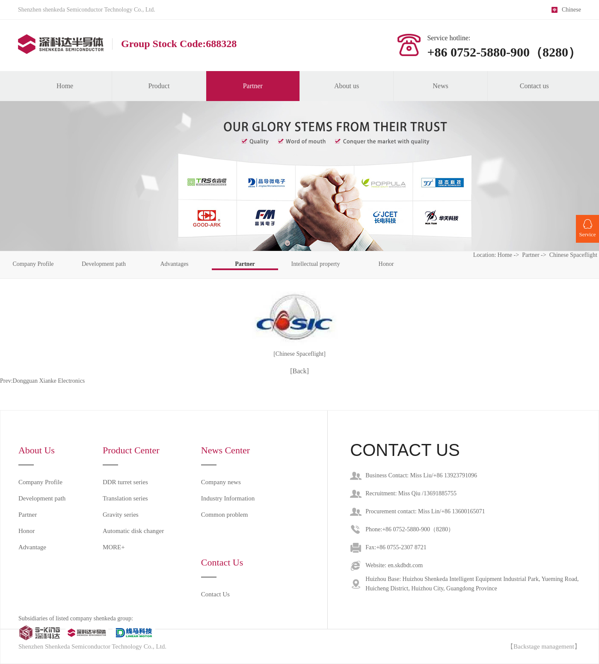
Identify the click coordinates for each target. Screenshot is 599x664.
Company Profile (32, 264)
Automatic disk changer (133, 530)
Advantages (174, 264)
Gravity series (121, 514)
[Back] (299, 371)
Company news (221, 482)
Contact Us (215, 594)
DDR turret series (125, 482)
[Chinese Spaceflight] (299, 354)
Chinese (571, 9)
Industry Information (228, 498)
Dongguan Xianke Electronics (49, 381)
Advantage (32, 547)
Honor (386, 264)
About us (346, 85)
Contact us (534, 85)
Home (64, 85)
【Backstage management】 (544, 646)
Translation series (125, 498)
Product (159, 85)
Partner (253, 85)
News (440, 85)
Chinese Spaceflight (573, 255)
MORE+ (114, 547)
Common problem (224, 514)
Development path (104, 264)
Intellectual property (315, 264)
